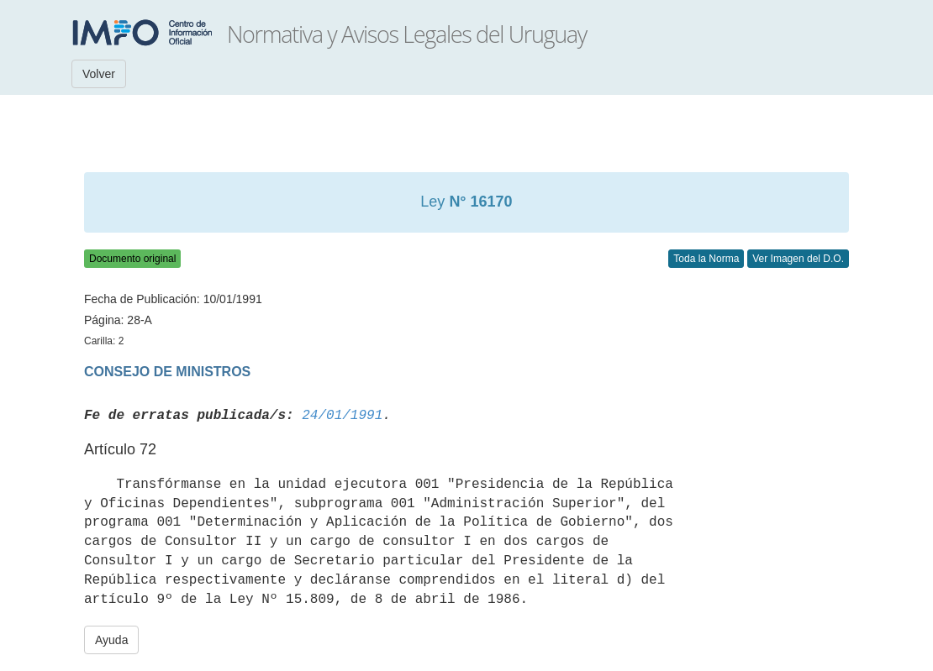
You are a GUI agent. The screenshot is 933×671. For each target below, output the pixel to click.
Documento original (132, 259)
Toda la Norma (706, 259)
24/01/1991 (342, 415)
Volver (98, 74)
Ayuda (111, 640)
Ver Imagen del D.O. (798, 259)
